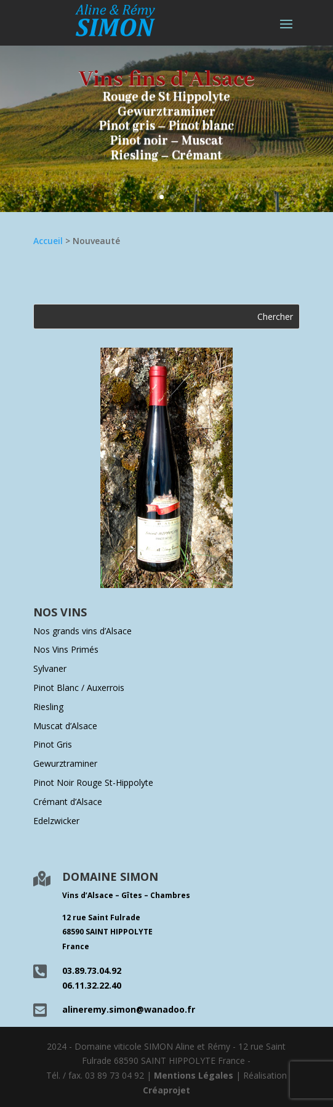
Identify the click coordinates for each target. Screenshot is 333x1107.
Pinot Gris (52, 744)
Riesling (48, 707)
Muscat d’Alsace (65, 726)
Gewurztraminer (65, 763)
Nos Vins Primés (65, 649)
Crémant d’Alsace (67, 801)
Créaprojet (166, 1090)
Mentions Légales (193, 1075)
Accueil (48, 241)
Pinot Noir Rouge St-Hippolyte (93, 782)
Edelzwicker (56, 821)
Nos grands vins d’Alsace (82, 631)
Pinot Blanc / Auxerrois (78, 687)
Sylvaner (49, 668)
